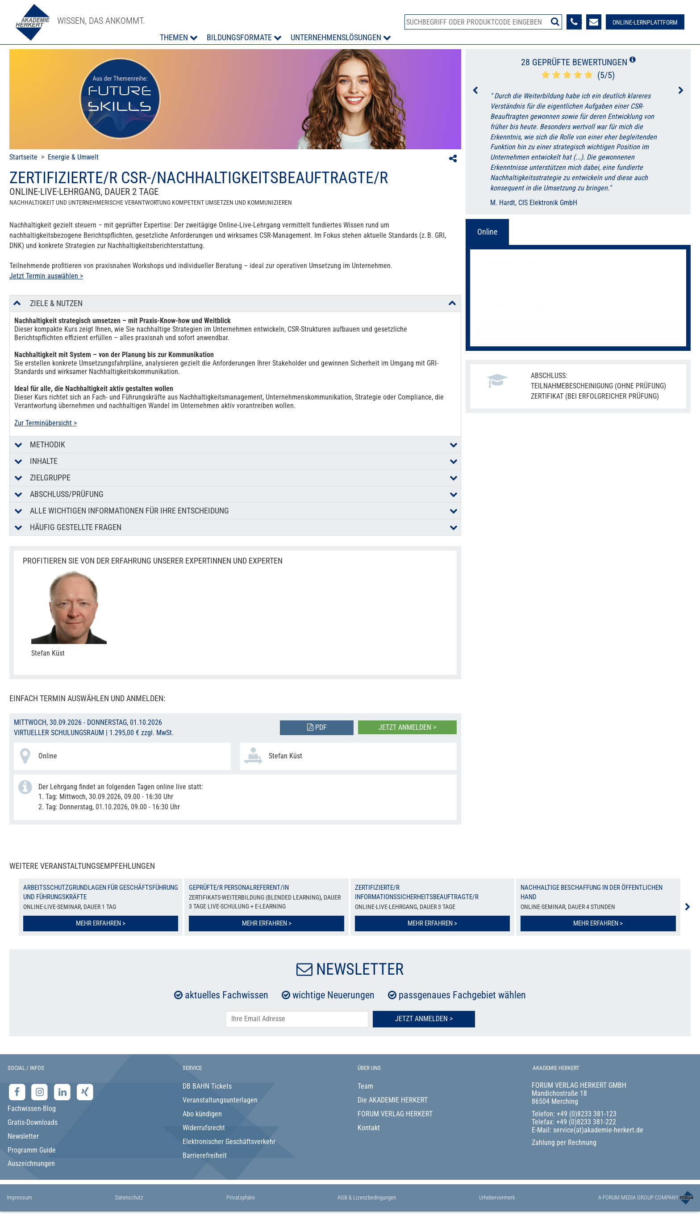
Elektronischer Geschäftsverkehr (229, 1141)
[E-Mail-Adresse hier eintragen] (296, 1019)
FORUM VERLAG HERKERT (395, 1114)
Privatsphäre (240, 1197)
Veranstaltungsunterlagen (220, 1100)
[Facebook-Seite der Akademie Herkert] (18, 1092)
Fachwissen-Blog (32, 1108)
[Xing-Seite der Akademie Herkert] (85, 1092)
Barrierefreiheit (205, 1155)
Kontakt (369, 1127)
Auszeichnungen (31, 1163)
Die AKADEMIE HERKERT (393, 1100)
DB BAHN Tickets (207, 1086)
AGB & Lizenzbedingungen (367, 1197)
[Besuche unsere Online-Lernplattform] (645, 21)
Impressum (19, 1197)
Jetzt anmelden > (407, 727)
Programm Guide (32, 1150)
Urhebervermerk (497, 1197)
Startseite (23, 157)
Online (487, 231)
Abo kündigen (202, 1114)
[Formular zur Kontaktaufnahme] (593, 22)
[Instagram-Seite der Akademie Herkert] (40, 1092)
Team (365, 1086)
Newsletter (23, 1136)
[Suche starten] (555, 21)
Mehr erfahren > (100, 923)
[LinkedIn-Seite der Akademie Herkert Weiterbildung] (63, 1092)
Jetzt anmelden (578, 329)
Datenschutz (129, 1197)
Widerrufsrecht (204, 1127)
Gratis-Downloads (33, 1122)
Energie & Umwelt (73, 157)
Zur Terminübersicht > (45, 423)
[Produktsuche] (483, 21)
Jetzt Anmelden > (424, 1018)
